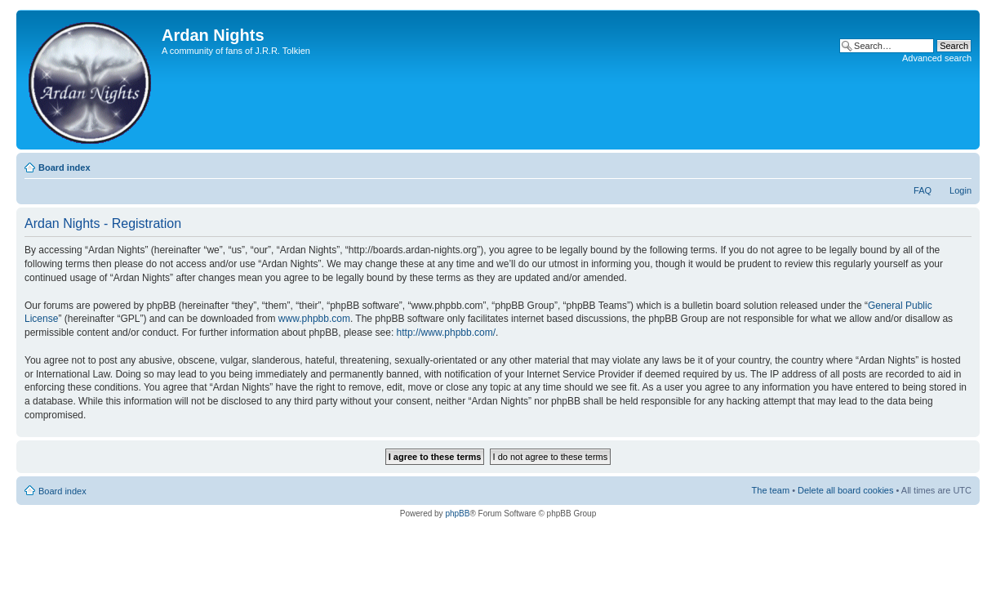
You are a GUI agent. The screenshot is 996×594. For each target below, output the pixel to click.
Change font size (960, 164)
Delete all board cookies (845, 490)
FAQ (923, 190)
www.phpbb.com (314, 318)
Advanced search (937, 58)
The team (770, 490)
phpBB (457, 513)
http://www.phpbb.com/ (446, 332)
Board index (64, 167)
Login (960, 190)
